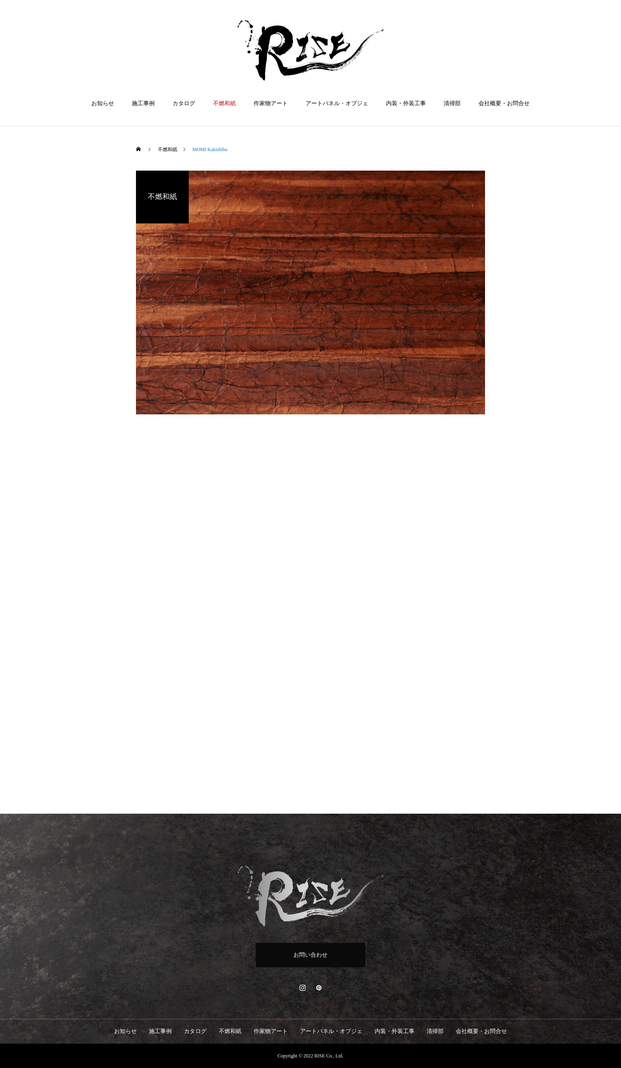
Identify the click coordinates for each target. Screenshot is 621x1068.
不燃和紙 (224, 103)
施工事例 (143, 103)
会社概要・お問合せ (504, 103)
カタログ (183, 103)
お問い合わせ (310, 955)
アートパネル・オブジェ (337, 103)
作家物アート (271, 103)
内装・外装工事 (406, 103)
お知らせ (102, 103)
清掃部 (452, 103)
